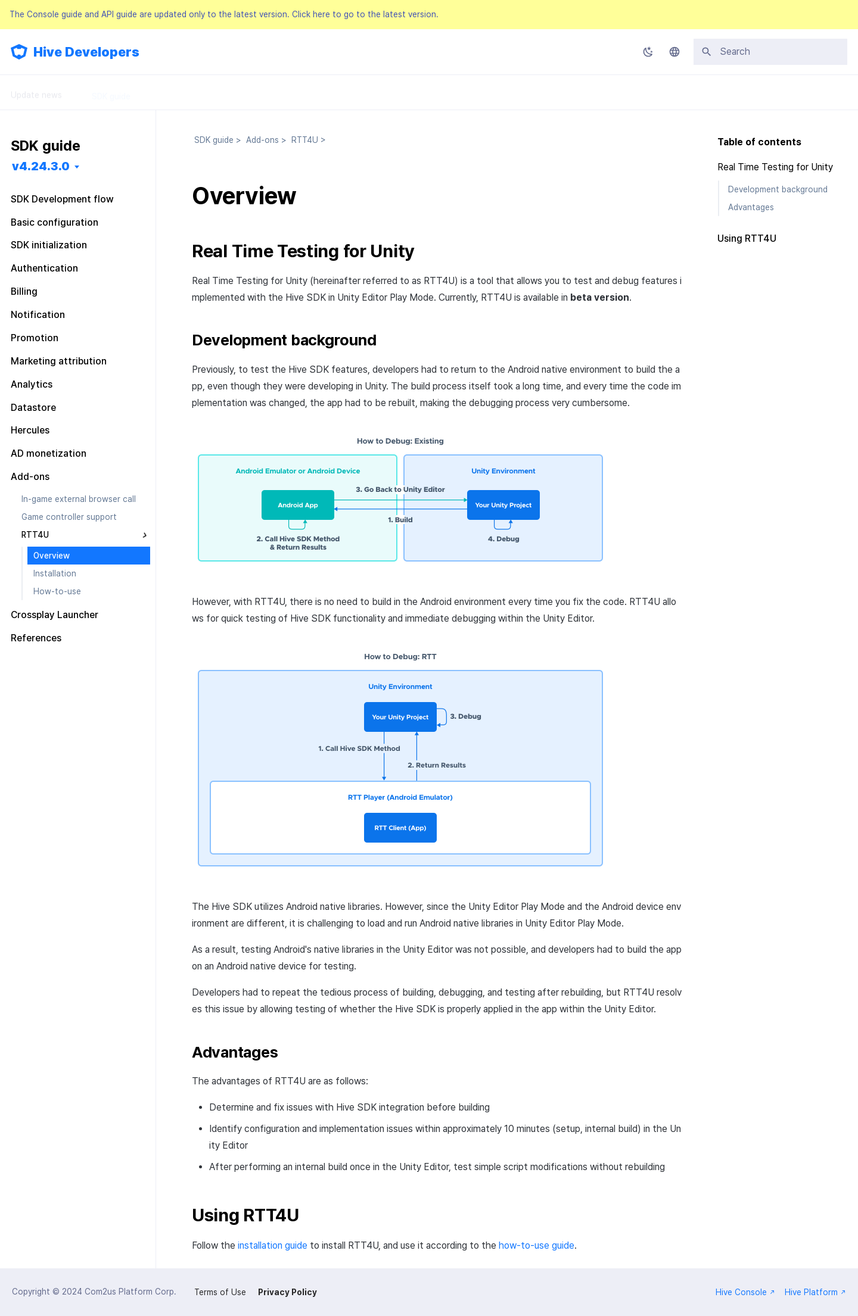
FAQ (385, 92)
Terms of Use (220, 1292)
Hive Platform (815, 1292)
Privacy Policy (287, 1292)
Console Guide (188, 92)
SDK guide (111, 92)
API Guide (265, 92)
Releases (330, 92)
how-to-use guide (536, 1245)
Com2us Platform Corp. (130, 1291)
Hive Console (745, 1292)
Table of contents (759, 142)
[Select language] (674, 52)
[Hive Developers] (19, 52)
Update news (36, 92)
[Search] (770, 52)
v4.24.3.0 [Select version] (41, 166)
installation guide (272, 1245)
